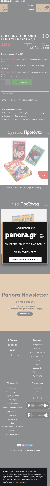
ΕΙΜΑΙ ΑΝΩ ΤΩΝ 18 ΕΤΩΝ (25, 259)
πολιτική (19, 482)
